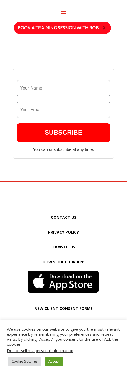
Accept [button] (53, 361)
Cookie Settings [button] (25, 361)
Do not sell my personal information (40, 350)
